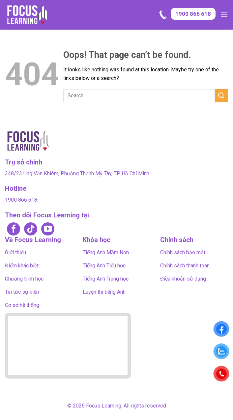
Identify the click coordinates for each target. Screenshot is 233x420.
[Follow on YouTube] (47, 229)
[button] (224, 15)
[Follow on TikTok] (30, 229)
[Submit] (221, 95)
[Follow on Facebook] (13, 229)
